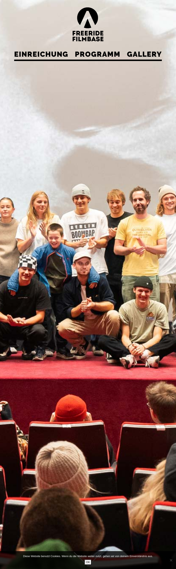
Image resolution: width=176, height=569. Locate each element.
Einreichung (41, 54)
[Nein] (171, 560)
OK (88, 562)
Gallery (144, 54)
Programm (97, 54)
